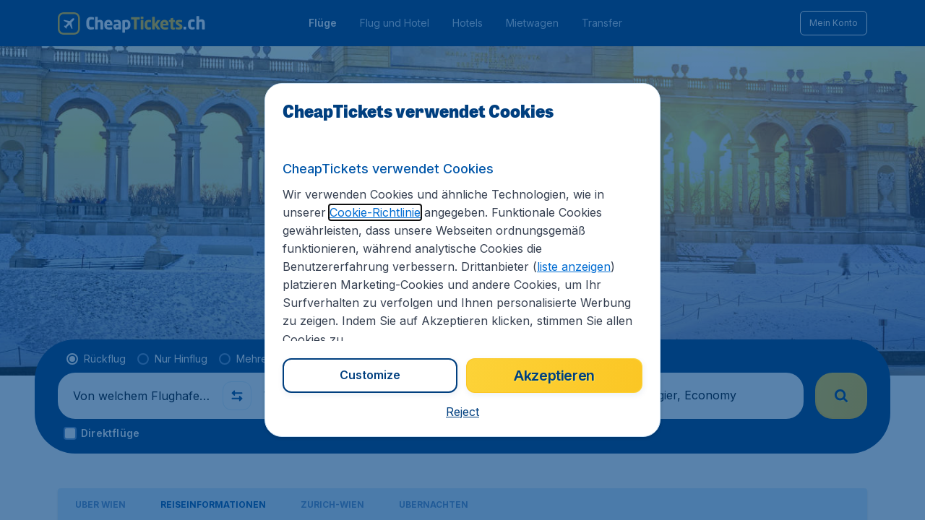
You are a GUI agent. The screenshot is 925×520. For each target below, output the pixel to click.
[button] (462, 411)
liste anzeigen (574, 266)
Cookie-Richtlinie (375, 212)
